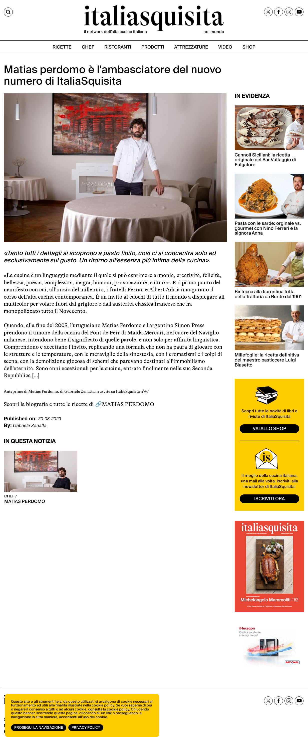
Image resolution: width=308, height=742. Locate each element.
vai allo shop (269, 429)
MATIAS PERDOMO (128, 404)
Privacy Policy (86, 728)
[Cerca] (8, 12)
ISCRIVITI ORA (269, 499)
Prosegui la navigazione (38, 728)
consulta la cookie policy (108, 709)
